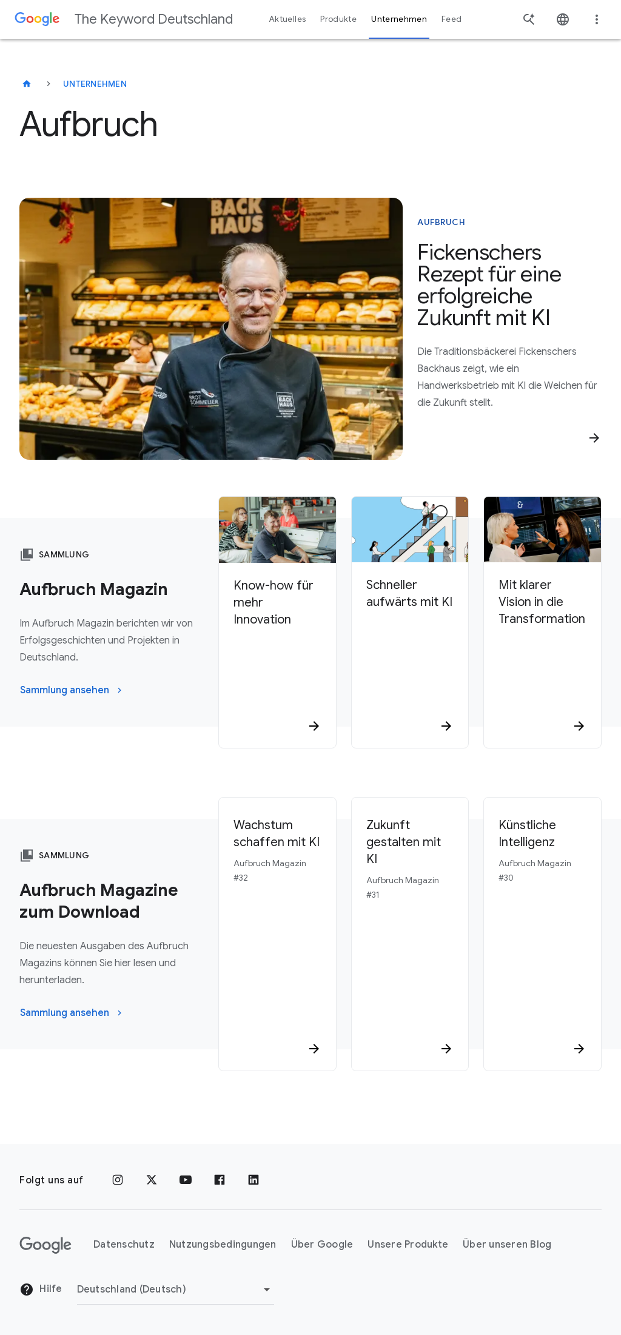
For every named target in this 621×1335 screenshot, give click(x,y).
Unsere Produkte (408, 1245)
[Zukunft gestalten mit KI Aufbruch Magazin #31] (410, 934)
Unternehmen (95, 83)
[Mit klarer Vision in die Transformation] (542, 652)
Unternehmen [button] (399, 19)
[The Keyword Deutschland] (26, 83)
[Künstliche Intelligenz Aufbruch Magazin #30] (542, 934)
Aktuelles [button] (287, 19)
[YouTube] (185, 1180)
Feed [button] (451, 19)
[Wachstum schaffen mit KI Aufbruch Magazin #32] (277, 934)
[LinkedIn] (253, 1180)
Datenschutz (124, 1245)
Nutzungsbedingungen (223, 1245)
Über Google (322, 1245)
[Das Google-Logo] (45, 1245)
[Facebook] (219, 1180)
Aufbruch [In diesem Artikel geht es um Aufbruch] (441, 222)
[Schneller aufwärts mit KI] (410, 652)
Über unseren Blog (507, 1245)
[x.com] (151, 1180)
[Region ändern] (175, 1289)
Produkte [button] (338, 19)
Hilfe (40, 1289)
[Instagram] (117, 1180)
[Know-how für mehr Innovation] (277, 652)
